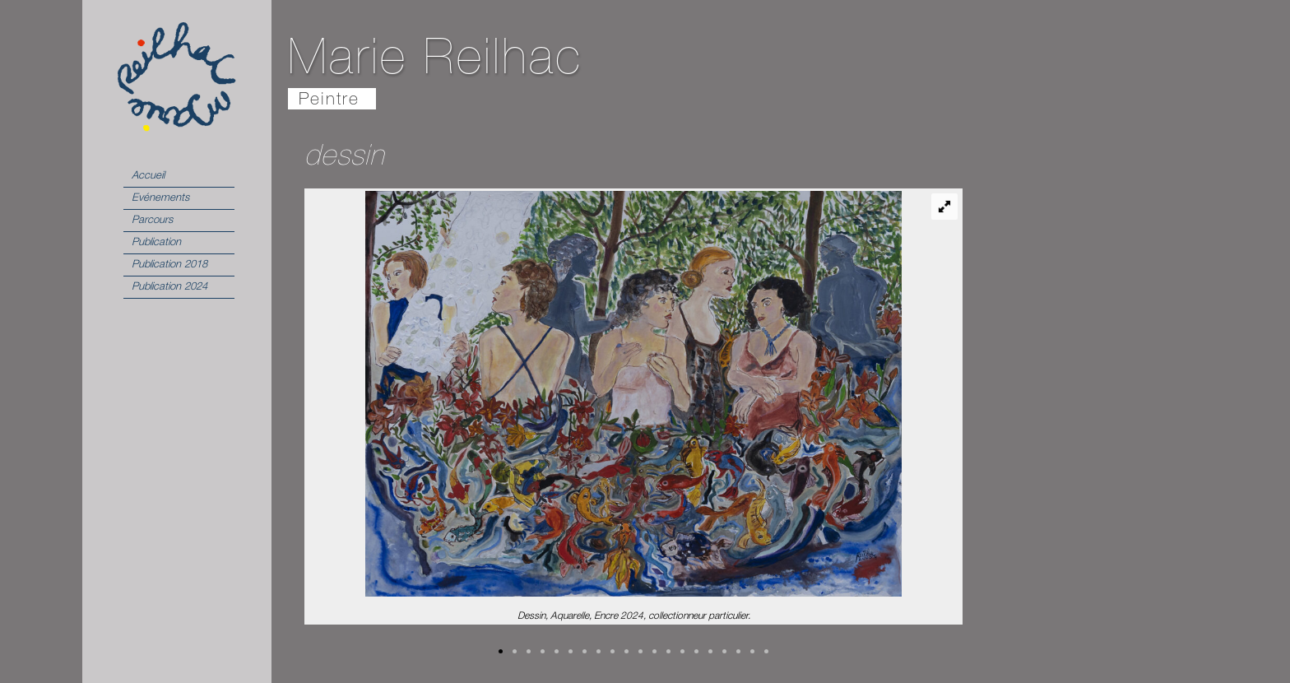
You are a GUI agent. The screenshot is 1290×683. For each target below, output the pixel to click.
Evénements (160, 198)
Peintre (329, 100)
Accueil (148, 176)
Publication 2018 (169, 265)
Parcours (152, 221)
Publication (156, 243)
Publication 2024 (169, 287)
